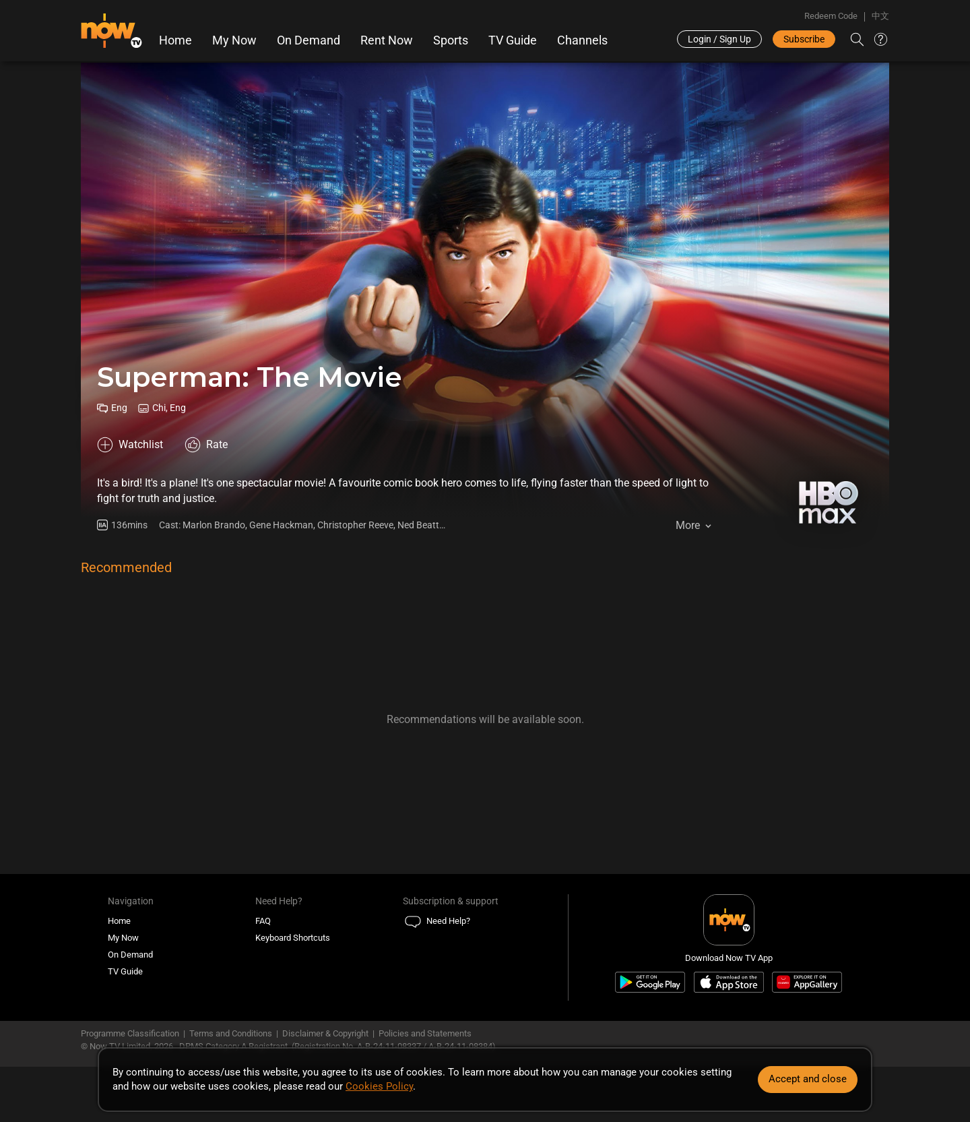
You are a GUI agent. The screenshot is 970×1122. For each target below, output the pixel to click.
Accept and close (808, 1079)
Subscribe (804, 39)
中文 (880, 16)
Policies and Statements (425, 1033)
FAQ (263, 921)
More (688, 525)
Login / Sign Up (719, 39)
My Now (234, 40)
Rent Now (386, 40)
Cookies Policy (379, 1086)
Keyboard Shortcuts (292, 938)
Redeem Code (831, 16)
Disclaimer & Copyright (325, 1033)
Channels (582, 40)
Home (175, 40)
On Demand (308, 40)
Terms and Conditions (230, 1033)
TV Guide (512, 40)
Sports (450, 40)
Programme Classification (130, 1033)
